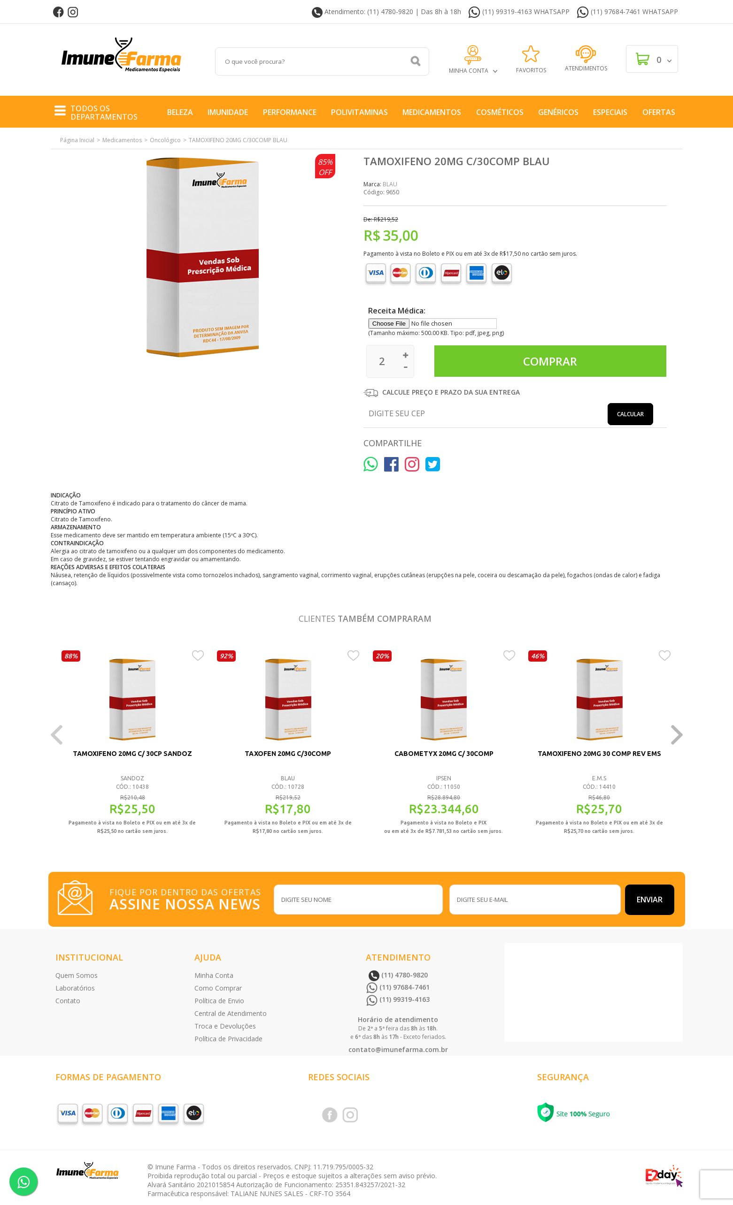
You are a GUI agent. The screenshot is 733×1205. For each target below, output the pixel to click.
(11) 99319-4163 (398, 999)
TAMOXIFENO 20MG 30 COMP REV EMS (599, 753)
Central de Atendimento (230, 1013)
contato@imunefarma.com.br (398, 1049)
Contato (67, 1000)
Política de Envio (219, 1000)
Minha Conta (213, 975)
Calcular (630, 414)
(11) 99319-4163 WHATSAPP (519, 12)
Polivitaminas (359, 112)
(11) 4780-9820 (398, 974)
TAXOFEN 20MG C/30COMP (288, 753)
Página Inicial (77, 140)
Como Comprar (218, 988)
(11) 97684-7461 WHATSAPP (627, 12)
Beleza (180, 112)
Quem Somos (76, 975)
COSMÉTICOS (500, 112)
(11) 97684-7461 (398, 987)
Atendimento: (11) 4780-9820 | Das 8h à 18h (386, 12)
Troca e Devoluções (225, 1026)
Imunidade (228, 112)
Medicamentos (431, 112)
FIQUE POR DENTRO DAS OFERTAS (186, 898)
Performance (289, 112)
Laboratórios (75, 988)
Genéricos (558, 112)
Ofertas (658, 112)
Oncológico (165, 140)
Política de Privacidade (228, 1038)
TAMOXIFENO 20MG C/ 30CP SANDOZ (132, 753)
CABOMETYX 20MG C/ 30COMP (443, 753)
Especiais (610, 112)
